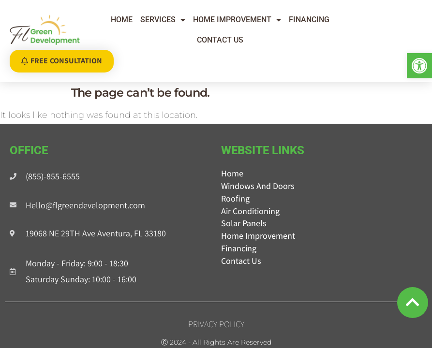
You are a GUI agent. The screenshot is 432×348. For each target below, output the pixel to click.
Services (162, 20)
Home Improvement (237, 20)
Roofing (235, 188)
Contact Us (220, 39)
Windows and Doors (258, 176)
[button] (419, 65)
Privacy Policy (216, 314)
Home (122, 19)
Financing (309, 19)
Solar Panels (244, 213)
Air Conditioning (250, 201)
